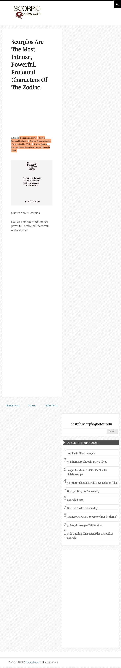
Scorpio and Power (28, 137)
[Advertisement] (31, 114)
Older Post (51, 405)
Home (32, 405)
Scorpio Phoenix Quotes (40, 141)
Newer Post (13, 405)
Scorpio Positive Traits (21, 144)
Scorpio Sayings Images (30, 147)
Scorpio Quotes (33, 662)
